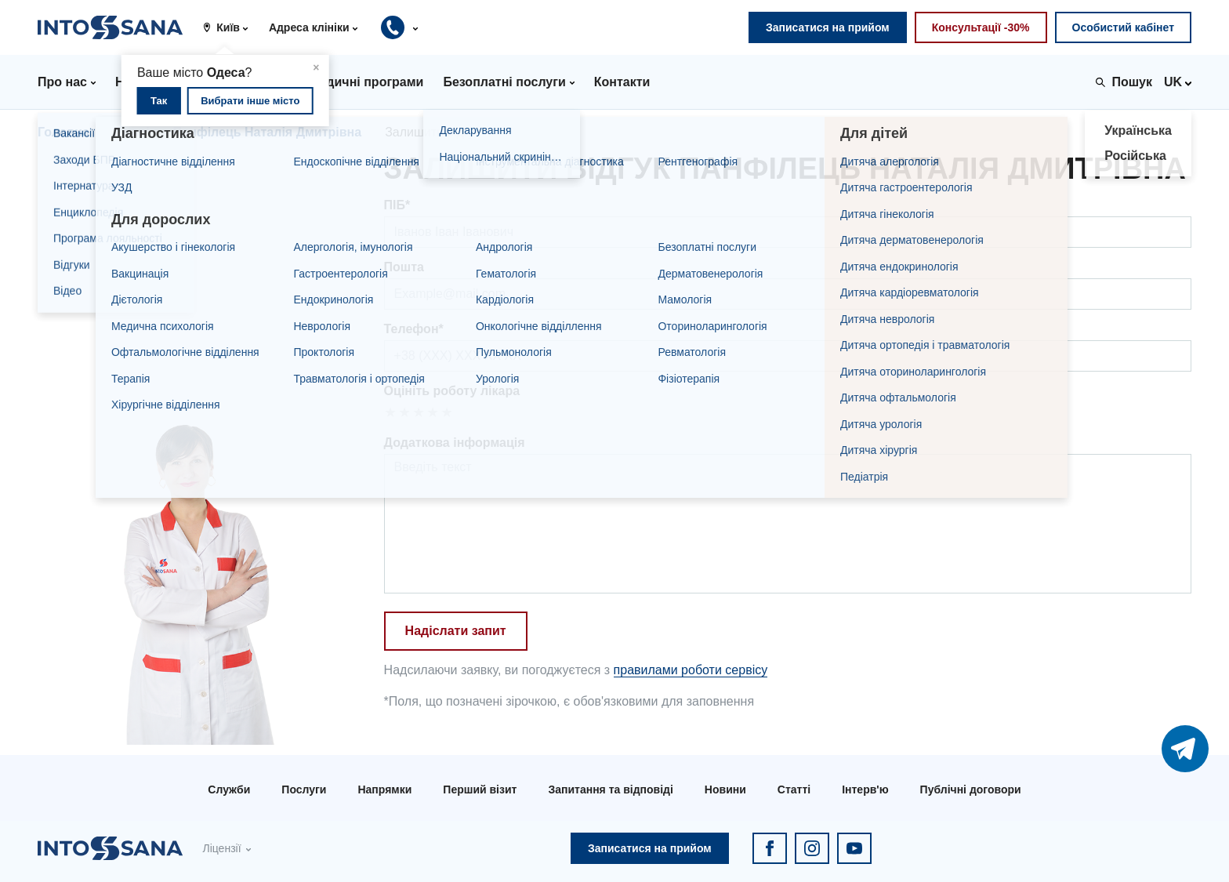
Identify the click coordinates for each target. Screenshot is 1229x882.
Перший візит (480, 789)
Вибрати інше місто (250, 101)
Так (158, 101)
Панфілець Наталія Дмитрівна (267, 132)
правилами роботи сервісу (691, 670)
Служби (229, 789)
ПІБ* (397, 205)
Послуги (303, 789)
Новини (725, 789)
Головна (63, 132)
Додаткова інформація (454, 442)
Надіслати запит (455, 630)
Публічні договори (970, 789)
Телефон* (414, 329)
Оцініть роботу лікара (452, 390)
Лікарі (131, 132)
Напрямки (384, 789)
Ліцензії (221, 848)
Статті (794, 789)
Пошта (404, 267)
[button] (231, 27)
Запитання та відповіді (610, 789)
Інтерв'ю (865, 789)
